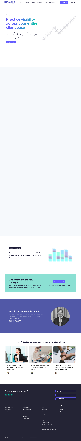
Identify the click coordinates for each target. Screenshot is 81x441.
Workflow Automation (28, 414)
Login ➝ (72, 2)
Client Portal (26, 418)
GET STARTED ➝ (11, 42)
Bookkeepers (8, 409)
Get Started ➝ (59, 281)
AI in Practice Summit (47, 424)
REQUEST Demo (65, 395)
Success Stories (45, 422)
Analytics (25, 416)
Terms (61, 411)
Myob (43, 411)
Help (61, 407)
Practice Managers (9, 411)
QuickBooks (44, 409)
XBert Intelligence (27, 409)
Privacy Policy (63, 414)
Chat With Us (65, 398)
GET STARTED (65, 391)
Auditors (7, 414)
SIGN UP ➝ (64, 2)
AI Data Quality (26, 407)
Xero (43, 407)
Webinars (44, 427)
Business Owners (9, 407)
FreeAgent (44, 414)
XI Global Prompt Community (30, 411)
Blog (43, 420)
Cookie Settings (33, 437)
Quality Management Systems (49, 429)
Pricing (61, 409)
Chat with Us (52, 2)
